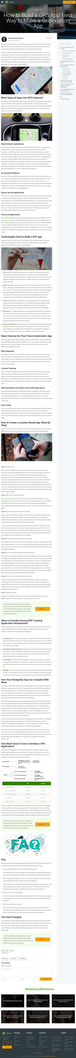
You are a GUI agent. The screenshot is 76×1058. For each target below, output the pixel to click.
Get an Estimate (69, 2)
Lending (40, 1044)
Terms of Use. (52, 1056)
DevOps (27, 1040)
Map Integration (66, 68)
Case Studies (16, 1040)
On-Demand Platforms (67, 53)
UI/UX (15, 1042)
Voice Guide (65, 78)
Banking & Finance (42, 1040)
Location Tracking (66, 70)
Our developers (23, 958)
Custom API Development (31, 1046)
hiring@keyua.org (8, 1044)
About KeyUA (5, 958)
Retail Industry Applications (68, 50)
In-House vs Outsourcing (69, 1036)
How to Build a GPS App (56, 1038)
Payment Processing (43, 1036)
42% (38, 477)
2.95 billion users (6, 220)
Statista (3, 44)
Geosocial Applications (67, 59)
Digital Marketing (17, 1044)
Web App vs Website (56, 1036)
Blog (15, 1038)
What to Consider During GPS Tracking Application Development (67, 86)
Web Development (30, 1036)
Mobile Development (30, 1038)
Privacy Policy (46, 1056)
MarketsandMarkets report (19, 101)
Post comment (46, 979)
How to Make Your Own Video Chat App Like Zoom (56, 1045)
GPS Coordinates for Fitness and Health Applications (67, 74)
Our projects (13, 958)
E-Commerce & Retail (43, 1046)
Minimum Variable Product (9, 498)
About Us (16, 1036)
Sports (40, 1038)
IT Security (28, 1042)
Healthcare (41, 1042)
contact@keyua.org (8, 1042)
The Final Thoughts (64, 99)
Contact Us (42, 609)
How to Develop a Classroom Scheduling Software (56, 1050)
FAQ (61, 96)
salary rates (13, 757)
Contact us (7, 1047)
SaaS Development (30, 1044)
